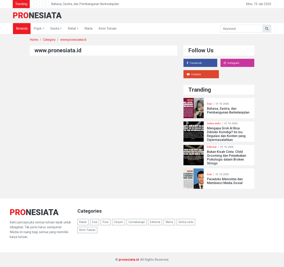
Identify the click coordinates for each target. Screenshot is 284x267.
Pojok (38, 28)
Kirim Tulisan (108, 28)
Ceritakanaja (136, 222)
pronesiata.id (129, 260)
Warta (88, 28)
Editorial (211, 146)
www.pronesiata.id (73, 40)
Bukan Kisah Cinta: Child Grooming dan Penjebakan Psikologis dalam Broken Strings (226, 157)
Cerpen (118, 222)
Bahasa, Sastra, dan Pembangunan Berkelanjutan (85, 4)
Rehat (72, 28)
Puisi (106, 222)
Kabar (83, 222)
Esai (209, 103)
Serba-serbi (213, 123)
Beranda (22, 28)
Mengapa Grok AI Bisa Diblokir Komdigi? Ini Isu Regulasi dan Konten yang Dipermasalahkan (226, 134)
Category (49, 40)
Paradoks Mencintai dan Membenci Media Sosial (225, 181)
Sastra (54, 28)
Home (34, 40)
